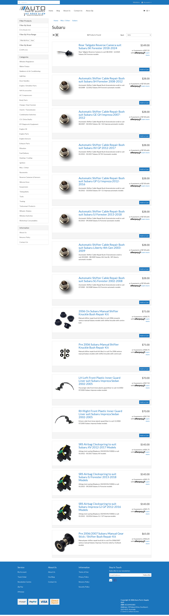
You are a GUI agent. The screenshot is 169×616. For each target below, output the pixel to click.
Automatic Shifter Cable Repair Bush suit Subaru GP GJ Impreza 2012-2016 (102, 181)
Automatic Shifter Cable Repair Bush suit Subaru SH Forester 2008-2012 (102, 80)
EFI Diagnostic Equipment (28, 124)
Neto (137, 611)
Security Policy (84, 587)
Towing (22, 201)
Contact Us (78, 11)
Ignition (22, 163)
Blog (58, 11)
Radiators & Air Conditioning (29, 71)
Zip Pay (20, 587)
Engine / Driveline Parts (28, 86)
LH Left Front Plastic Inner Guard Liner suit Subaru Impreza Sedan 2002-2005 (99, 381)
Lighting (22, 76)
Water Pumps (24, 66)
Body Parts (23, 100)
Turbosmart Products (27, 206)
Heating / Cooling (25, 158)
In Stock (26, 30)
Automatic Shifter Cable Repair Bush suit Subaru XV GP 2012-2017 (102, 146)
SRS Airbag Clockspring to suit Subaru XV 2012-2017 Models (97, 445)
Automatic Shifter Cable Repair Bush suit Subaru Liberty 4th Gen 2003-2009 (102, 248)
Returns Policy (24, 237)
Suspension (23, 187)
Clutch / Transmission (27, 110)
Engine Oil (23, 129)
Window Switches (26, 216)
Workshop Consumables (28, 221)
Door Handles (24, 81)
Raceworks (23, 172)
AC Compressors (25, 95)
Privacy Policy (84, 577)
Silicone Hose (24, 182)
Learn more (145, 86)
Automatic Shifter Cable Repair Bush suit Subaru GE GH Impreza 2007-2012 (102, 114)
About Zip (89, 11)
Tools (21, 196)
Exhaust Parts (24, 143)
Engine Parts (24, 134)
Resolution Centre (24, 582)
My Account (22, 572)
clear (32, 40)
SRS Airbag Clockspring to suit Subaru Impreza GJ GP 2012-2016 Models (100, 507)
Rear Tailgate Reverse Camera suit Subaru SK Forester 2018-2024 (100, 46)
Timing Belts (24, 192)
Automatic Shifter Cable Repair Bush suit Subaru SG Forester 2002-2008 (102, 279)
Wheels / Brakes (25, 211)
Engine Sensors (25, 139)
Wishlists (136, 2)
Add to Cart (144, 69)
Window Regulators (26, 62)
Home (51, 11)
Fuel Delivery (24, 153)
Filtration (22, 148)
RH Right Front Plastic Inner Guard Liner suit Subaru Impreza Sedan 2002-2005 (100, 414)
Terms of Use (83, 572)
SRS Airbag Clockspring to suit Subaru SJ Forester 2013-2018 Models (97, 477)
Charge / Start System (27, 105)
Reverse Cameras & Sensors (29, 177)
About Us (66, 11)
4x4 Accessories (25, 90)
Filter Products (25, 21)
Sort (122, 35)
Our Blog (51, 577)
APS (24, 50)
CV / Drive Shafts (25, 119)
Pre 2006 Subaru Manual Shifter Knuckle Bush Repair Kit (99, 346)
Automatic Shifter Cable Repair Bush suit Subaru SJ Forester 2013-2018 (102, 213)
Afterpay (21, 592)
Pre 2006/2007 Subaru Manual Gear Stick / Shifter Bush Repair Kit (101, 535)
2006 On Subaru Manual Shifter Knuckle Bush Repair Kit (98, 312)
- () (146, 11)
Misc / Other (24, 168)
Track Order (22, 577)
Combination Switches (27, 115)
